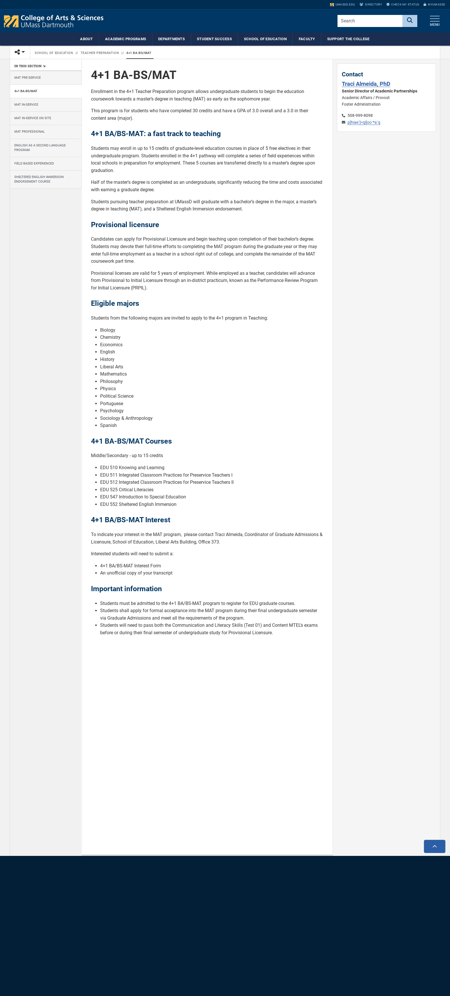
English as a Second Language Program (40, 148)
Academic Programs (125, 39)
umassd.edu (342, 4)
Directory (371, 4)
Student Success (214, 39)
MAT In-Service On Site (32, 118)
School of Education (265, 39)
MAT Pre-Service (27, 78)
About (86, 39)
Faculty (307, 39)
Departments (171, 39)
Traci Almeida (366, 83)
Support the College (348, 39)
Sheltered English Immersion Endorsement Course (39, 179)
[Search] (409, 21)
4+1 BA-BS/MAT (138, 53)
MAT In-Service (26, 105)
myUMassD (434, 4)
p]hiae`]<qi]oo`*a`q (364, 122)
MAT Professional (29, 132)
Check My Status (403, 4)
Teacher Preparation (100, 53)
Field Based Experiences (34, 163)
